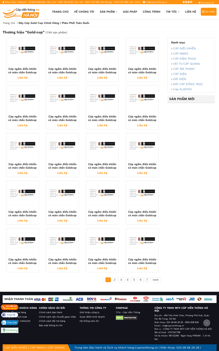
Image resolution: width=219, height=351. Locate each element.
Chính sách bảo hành (50, 312)
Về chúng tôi (84, 11)
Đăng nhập (10, 2)
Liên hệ (190, 11)
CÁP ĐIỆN (180, 74)
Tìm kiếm (208, 11)
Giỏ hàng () (206, 2)
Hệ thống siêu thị (89, 321)
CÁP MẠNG (180, 53)
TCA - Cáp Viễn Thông (128, 312)
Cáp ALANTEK (182, 89)
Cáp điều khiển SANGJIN (16, 321)
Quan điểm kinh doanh (92, 316)
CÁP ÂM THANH (183, 69)
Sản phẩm (108, 11)
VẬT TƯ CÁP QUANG (186, 64)
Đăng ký (22, 2)
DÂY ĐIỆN (179, 79)
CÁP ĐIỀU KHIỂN (184, 48)
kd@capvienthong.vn (156, 2)
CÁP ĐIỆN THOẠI (184, 58)
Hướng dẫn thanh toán (15, 316)
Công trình (151, 11)
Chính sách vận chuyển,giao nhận (57, 316)
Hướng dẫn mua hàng (14, 312)
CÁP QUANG (56, 347)
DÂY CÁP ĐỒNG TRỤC (188, 84)
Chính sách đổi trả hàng (52, 321)
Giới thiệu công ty (89, 312)
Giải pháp (130, 11)
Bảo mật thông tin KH (51, 325)
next (156, 280)
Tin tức (173, 11)
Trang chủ (60, 11)
